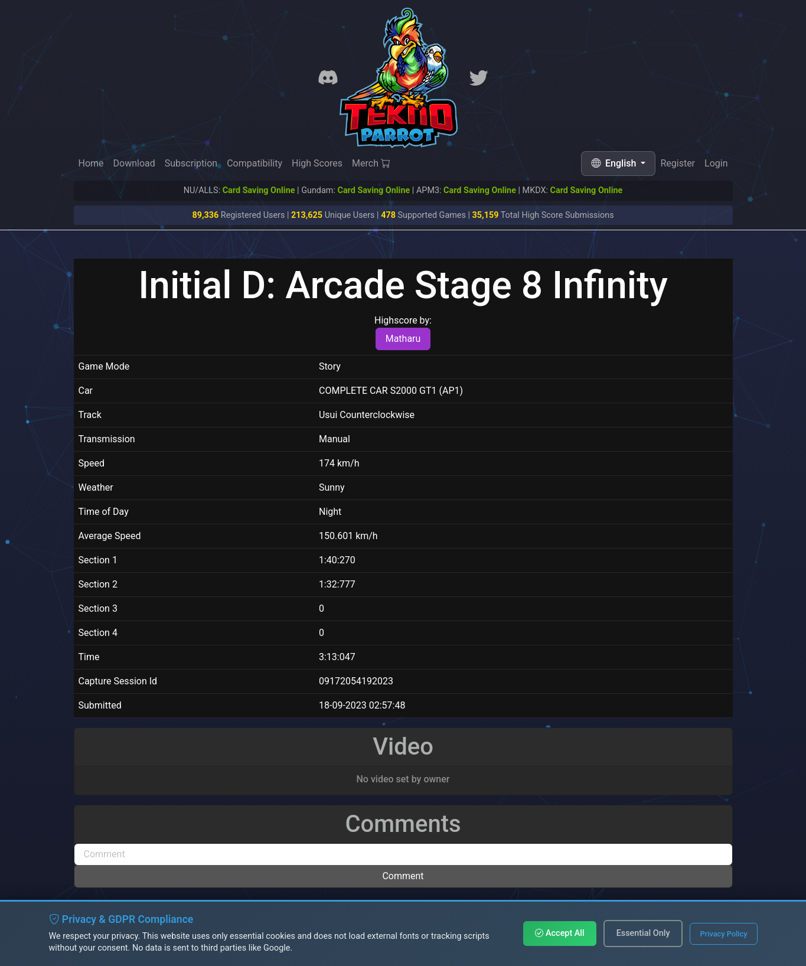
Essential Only (643, 933)
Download (134, 163)
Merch (371, 163)
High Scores (317, 163)
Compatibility (254, 163)
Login (715, 164)
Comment (402, 876)
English (614, 163)
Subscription (191, 163)
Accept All (559, 933)
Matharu (403, 338)
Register (677, 163)
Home (91, 163)
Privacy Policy (723, 933)
